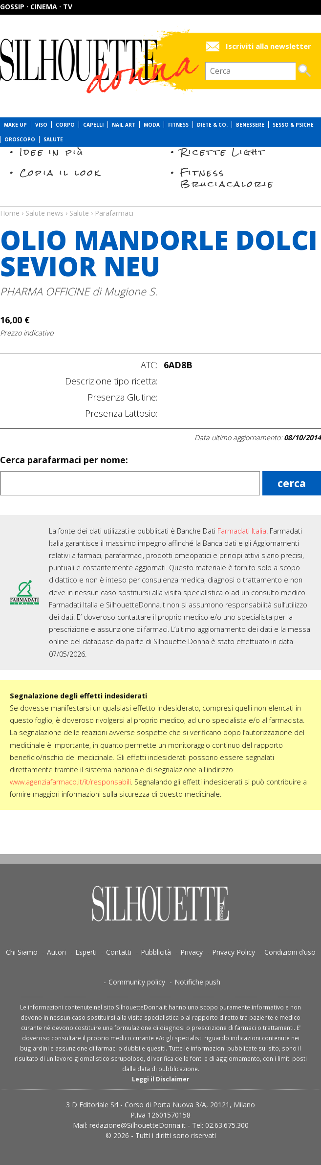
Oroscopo (19, 139)
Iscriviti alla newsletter (268, 46)
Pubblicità (156, 952)
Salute (53, 139)
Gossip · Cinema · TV (36, 6)
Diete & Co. (212, 124)
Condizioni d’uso (290, 952)
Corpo (65, 124)
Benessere (250, 124)
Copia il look (60, 172)
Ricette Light (223, 152)
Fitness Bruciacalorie (227, 177)
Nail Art (123, 124)
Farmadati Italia (241, 531)
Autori (56, 952)
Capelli (93, 124)
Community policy (136, 981)
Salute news (160, 204)
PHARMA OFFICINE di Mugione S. (78, 291)
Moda (152, 124)
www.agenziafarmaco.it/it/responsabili (70, 781)
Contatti (118, 952)
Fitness (178, 124)
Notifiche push (197, 981)
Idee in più (52, 152)
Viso (41, 124)
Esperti (86, 952)
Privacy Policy (233, 952)
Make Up (15, 124)
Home (10, 213)
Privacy (191, 952)
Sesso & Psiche (293, 124)
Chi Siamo (22, 952)
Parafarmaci (114, 213)
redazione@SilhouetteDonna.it (137, 1125)
